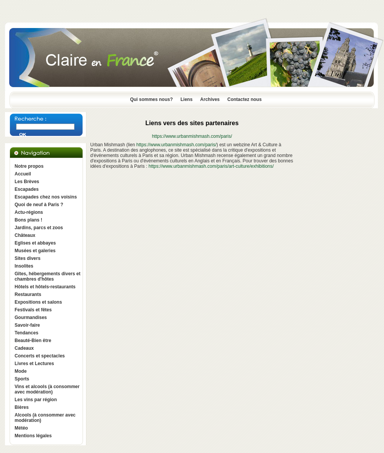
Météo (21, 428)
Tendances (26, 333)
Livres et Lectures (34, 363)
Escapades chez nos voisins (46, 197)
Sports (22, 379)
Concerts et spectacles (40, 356)
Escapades (27, 189)
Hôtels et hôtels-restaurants (45, 286)
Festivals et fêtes (33, 309)
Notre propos (29, 166)
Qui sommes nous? (151, 99)
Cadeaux (24, 348)
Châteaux (25, 235)
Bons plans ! (28, 220)
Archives (210, 99)
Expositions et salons (38, 302)
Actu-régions (29, 212)
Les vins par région (36, 399)
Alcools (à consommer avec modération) (45, 417)
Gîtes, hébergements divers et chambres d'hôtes (47, 276)
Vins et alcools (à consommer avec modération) (47, 389)
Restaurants (28, 294)
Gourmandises (31, 317)
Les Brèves (27, 181)
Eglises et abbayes (35, 243)
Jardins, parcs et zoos (39, 227)
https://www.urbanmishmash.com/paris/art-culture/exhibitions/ (211, 166)
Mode (20, 371)
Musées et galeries (35, 250)
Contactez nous (244, 99)
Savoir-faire (27, 325)
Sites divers (27, 258)
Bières (22, 407)
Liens (186, 99)
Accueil (23, 174)
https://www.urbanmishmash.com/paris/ (192, 136)
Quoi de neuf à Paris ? (39, 204)
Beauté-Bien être (33, 340)
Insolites (24, 266)
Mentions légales (33, 435)
